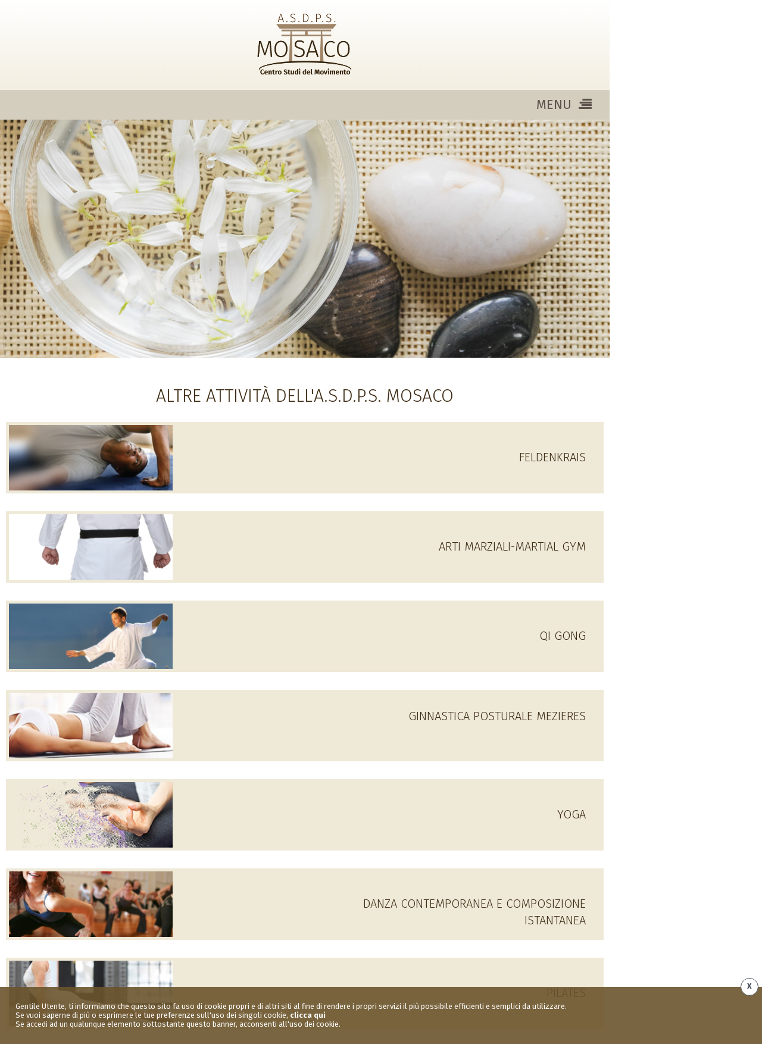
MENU (564, 104)
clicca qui (308, 1015)
